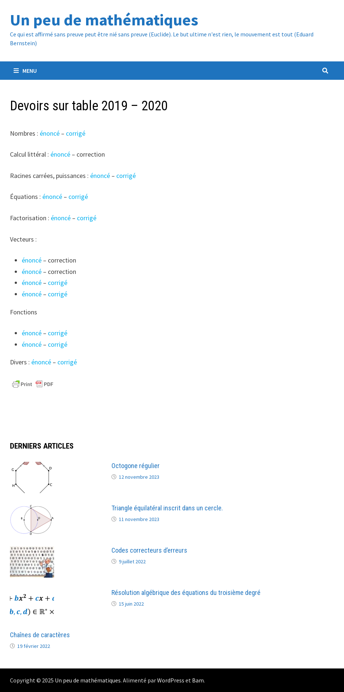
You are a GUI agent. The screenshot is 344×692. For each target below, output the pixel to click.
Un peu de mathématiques (104, 20)
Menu (25, 70)
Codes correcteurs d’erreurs (149, 550)
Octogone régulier (135, 466)
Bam (198, 680)
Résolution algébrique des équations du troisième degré (185, 592)
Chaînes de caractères (40, 635)
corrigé (75, 133)
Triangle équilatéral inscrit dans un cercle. (167, 508)
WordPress (170, 680)
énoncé (50, 133)
